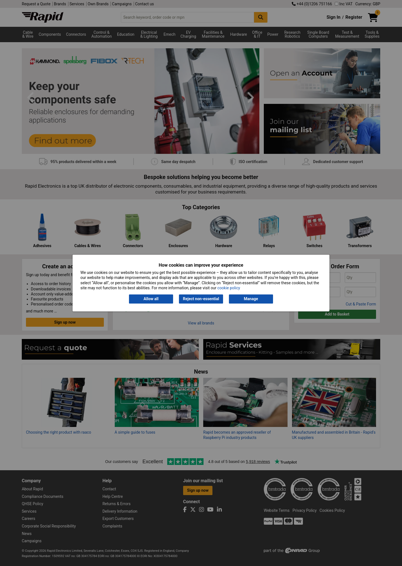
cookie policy (228, 288)
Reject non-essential (201, 299)
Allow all (150, 299)
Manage (251, 299)
